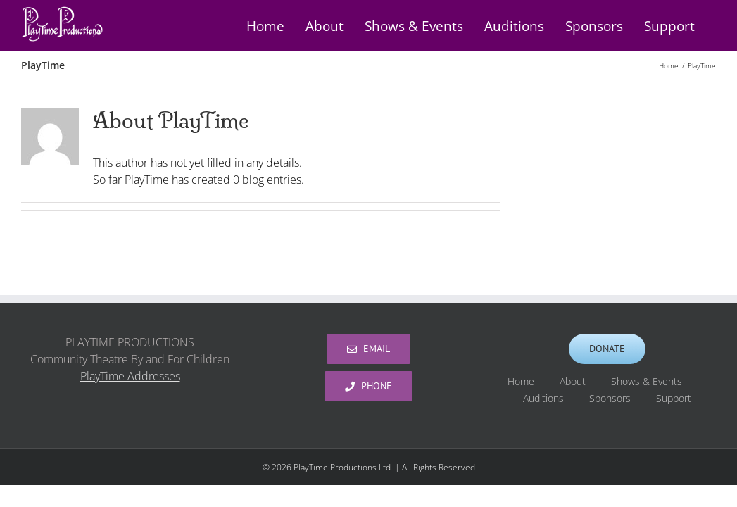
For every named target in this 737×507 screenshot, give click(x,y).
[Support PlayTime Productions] (607, 349)
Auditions (543, 398)
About (573, 381)
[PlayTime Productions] (369, 349)
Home (521, 381)
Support (673, 398)
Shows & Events (646, 381)
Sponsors (610, 398)
